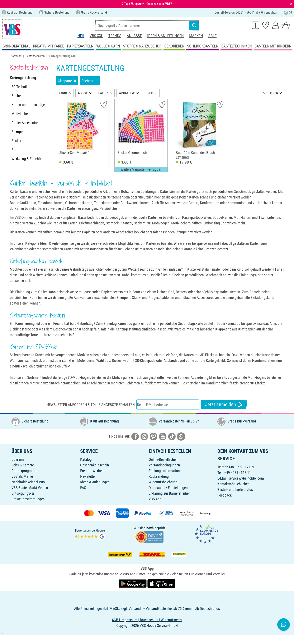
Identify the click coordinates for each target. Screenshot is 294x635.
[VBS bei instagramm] (144, 436)
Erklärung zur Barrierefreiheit (169, 493)
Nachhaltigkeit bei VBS (28, 482)
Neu (80, 35)
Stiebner (89, 81)
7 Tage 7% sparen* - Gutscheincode (147, 4)
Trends (114, 35)
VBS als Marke (22, 476)
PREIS (149, 93)
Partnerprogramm (24, 471)
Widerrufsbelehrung (163, 482)
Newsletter (88, 476)
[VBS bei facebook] (135, 436)
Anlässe (134, 35)
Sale (212, 35)
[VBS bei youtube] (162, 436)
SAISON (103, 93)
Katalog (86, 459)
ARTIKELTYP (127, 93)
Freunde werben (92, 471)
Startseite (16, 56)
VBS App (155, 499)
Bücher (16, 95)
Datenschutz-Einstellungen (168, 487)
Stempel (17, 131)
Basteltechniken (35, 56)
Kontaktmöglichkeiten (233, 484)
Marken (196, 35)
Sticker (16, 140)
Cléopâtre (67, 81)
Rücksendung (159, 476)
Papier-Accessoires (25, 122)
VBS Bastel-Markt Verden (29, 487)
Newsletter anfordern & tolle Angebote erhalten (91, 404)
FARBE (63, 93)
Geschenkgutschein (94, 465)
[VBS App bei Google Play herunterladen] (133, 583)
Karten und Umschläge (28, 104)
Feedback (224, 495)
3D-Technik (19, 86)
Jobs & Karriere (22, 465)
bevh (150, 528)
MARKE (83, 93)
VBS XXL (96, 35)
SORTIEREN (270, 93)
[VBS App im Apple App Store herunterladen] (161, 583)
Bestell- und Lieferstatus (235, 489)
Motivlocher (20, 113)
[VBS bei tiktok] (172, 436)
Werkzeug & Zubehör (26, 158)
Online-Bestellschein (163, 459)
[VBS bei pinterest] (153, 436)
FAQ (83, 487)
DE (288, 13)
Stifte (15, 149)
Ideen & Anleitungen (165, 35)
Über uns (17, 459)
